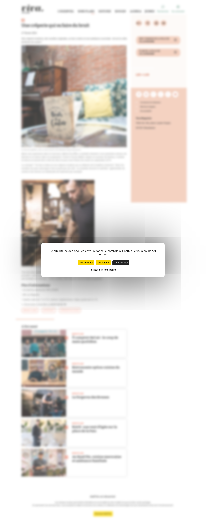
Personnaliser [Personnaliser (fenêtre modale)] (121, 262)
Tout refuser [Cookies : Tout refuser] (103, 262)
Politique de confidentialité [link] (103, 269)
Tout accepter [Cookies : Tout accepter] (86, 262)
